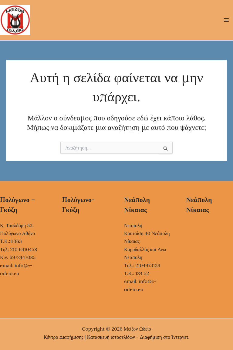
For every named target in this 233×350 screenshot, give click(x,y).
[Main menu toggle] (226, 20)
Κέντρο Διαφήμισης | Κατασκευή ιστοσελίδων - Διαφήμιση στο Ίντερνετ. (117, 337)
